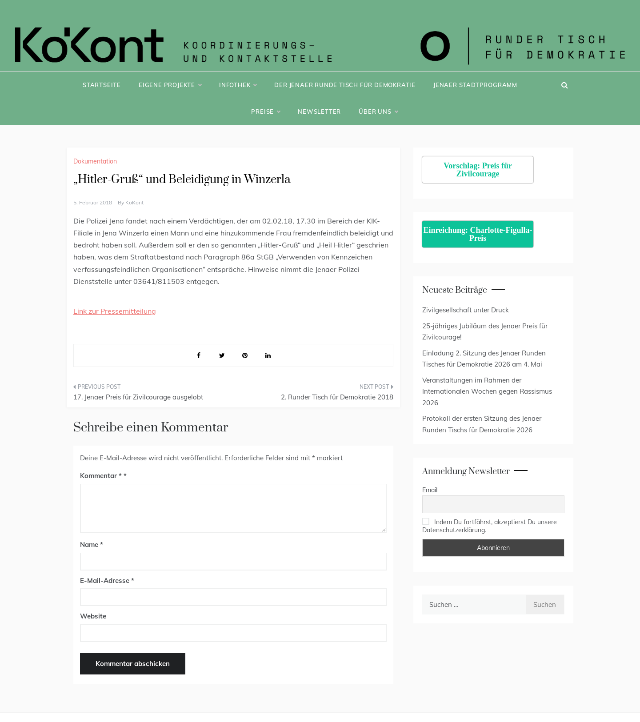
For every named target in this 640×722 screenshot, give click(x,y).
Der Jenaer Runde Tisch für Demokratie (345, 84)
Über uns (378, 111)
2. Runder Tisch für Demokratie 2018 (337, 397)
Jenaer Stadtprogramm (475, 84)
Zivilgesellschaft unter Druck (465, 310)
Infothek (237, 85)
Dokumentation (95, 161)
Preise (265, 111)
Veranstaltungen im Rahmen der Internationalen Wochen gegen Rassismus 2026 (487, 391)
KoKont (134, 202)
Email (429, 490)
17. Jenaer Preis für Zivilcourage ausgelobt (138, 397)
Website (93, 616)
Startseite (102, 84)
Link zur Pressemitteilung (114, 311)
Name (91, 544)
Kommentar (101, 475)
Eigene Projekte (170, 85)
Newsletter (319, 111)
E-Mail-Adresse (107, 580)
